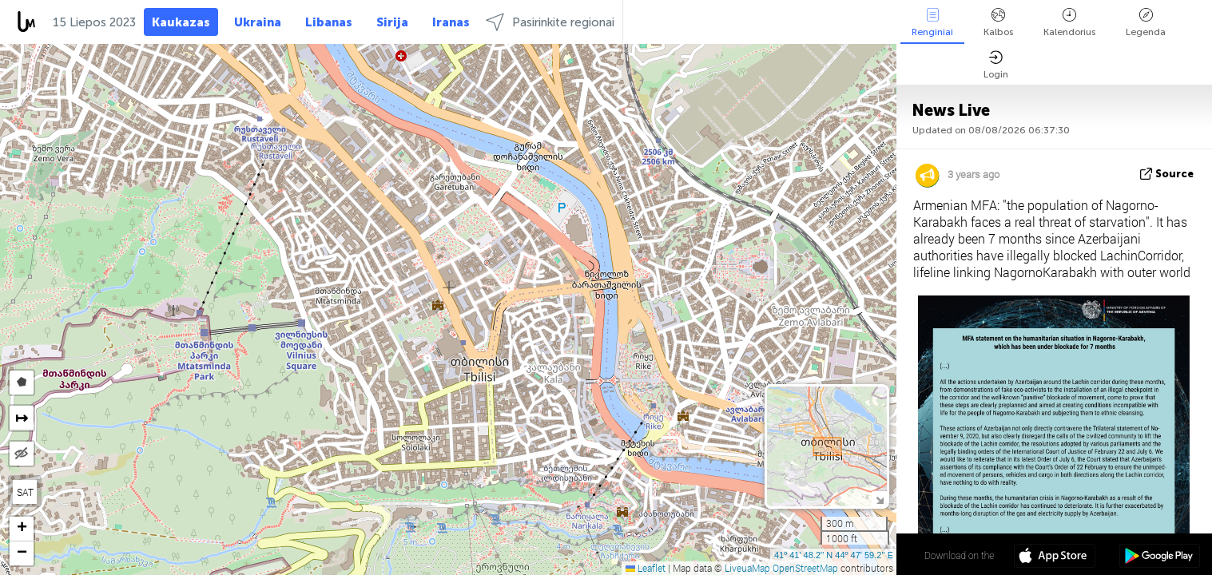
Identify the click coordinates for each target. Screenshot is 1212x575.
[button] (22, 529)
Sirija (392, 22)
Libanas (328, 22)
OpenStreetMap (805, 567)
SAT (25, 492)
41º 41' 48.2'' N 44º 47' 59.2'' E (833, 555)
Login (996, 65)
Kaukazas (181, 22)
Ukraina (257, 22)
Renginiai (932, 23)
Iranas (451, 22)
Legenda (1146, 23)
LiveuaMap (747, 567)
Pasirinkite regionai (550, 22)
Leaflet (646, 567)
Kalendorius (1069, 23)
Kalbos (998, 23)
